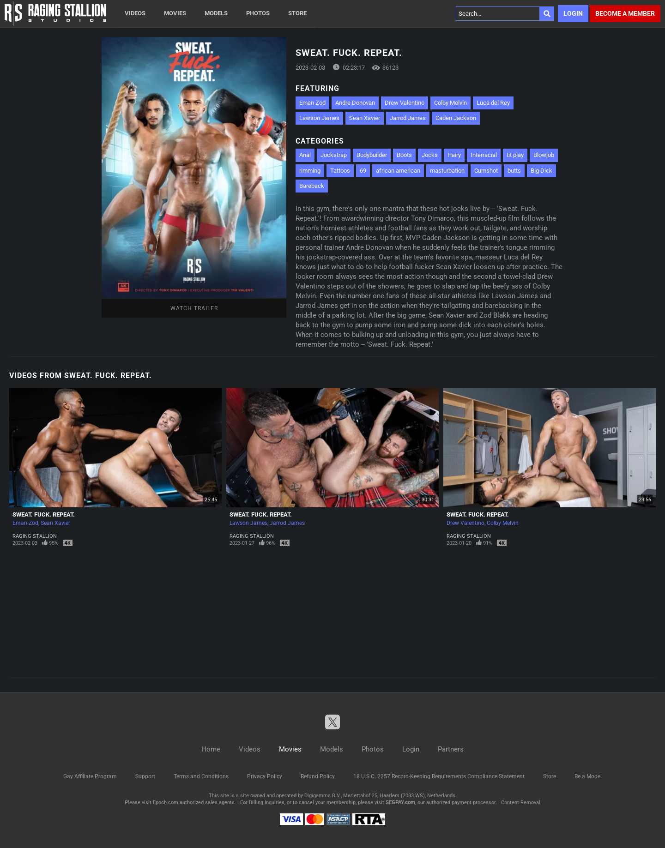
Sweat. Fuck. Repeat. (43, 514)
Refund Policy (318, 776)
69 (363, 170)
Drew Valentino (404, 102)
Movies (175, 13)
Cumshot (486, 170)
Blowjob (543, 154)
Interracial (484, 154)
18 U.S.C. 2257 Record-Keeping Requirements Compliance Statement (439, 776)
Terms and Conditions (201, 776)
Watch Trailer (194, 308)
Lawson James (319, 117)
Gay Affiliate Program (90, 776)
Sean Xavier (364, 117)
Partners (451, 749)
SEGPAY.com (400, 803)
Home (210, 749)
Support (145, 776)
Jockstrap (333, 154)
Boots (404, 154)
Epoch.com (165, 803)
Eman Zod (312, 102)
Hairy (454, 154)
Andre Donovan (355, 102)
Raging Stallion (34, 536)
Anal (305, 154)
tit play (515, 154)
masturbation (447, 170)
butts (514, 170)
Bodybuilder (372, 154)
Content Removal (520, 803)
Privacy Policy (264, 776)
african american (398, 170)
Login (573, 13)
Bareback (311, 185)
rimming (309, 170)
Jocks (430, 154)
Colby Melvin (450, 102)
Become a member (625, 13)
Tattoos (340, 170)
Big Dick (541, 170)
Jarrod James (408, 117)
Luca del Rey (493, 102)
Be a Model (588, 776)
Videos (135, 13)
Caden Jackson (455, 117)
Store (297, 13)
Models (216, 13)
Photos (258, 13)
